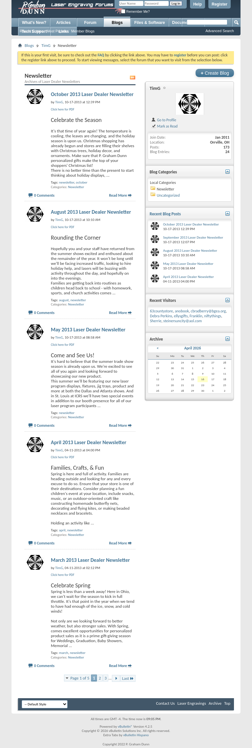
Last (128, 678)
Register (219, 4)
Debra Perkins (161, 316)
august (64, 300)
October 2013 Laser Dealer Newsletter (92, 94)
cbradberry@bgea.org (208, 311)
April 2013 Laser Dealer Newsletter (88, 442)
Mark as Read (164, 126)
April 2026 (192, 348)
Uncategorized (168, 195)
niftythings (212, 316)
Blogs (117, 22)
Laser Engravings (192, 703)
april (62, 530)
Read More (118, 195)
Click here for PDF (62, 109)
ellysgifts (181, 316)
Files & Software (149, 22)
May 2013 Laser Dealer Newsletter (88, 329)
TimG (46, 45)
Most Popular (57, 31)
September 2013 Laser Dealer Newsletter (193, 237)
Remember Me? (135, 11)
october (81, 182)
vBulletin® (125, 726)
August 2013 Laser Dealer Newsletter (91, 212)
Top (227, 703)
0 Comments (44, 195)
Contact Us (165, 703)
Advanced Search (219, 31)
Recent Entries (31, 31)
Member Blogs (82, 31)
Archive (215, 703)
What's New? (34, 22)
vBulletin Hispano (136, 735)
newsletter (66, 182)
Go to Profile (163, 120)
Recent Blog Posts (165, 213)
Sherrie (155, 321)
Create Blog (214, 73)
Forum (90, 22)
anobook (182, 311)
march (63, 653)
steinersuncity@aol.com (182, 321)
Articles (63, 22)
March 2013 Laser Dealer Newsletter (90, 560)
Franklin (196, 316)
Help (197, 4)
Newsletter (76, 187)
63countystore (161, 311)
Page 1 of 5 (79, 678)
